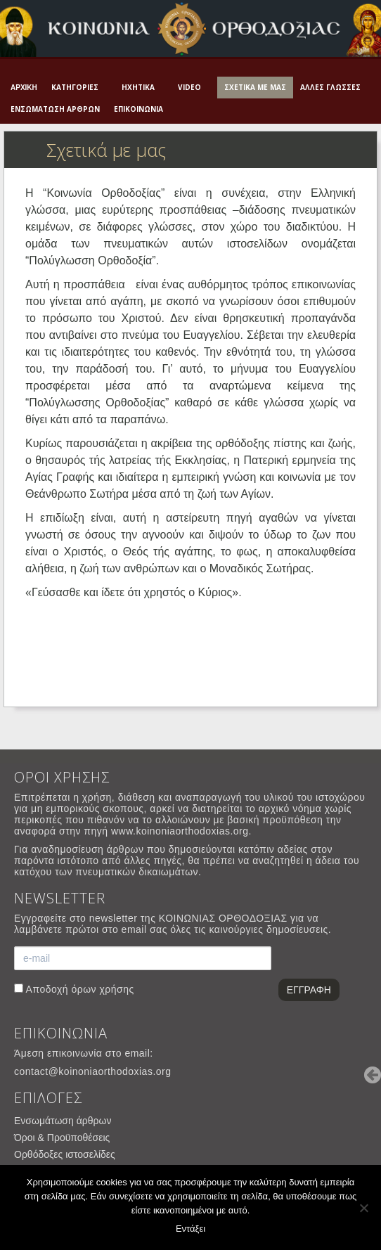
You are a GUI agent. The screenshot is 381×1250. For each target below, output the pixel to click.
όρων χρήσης (102, 989)
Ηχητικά (138, 87)
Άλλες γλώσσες (330, 87)
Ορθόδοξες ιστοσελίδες (64, 1154)
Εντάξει (190, 1228)
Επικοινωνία (138, 109)
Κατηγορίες (74, 87)
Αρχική (24, 87)
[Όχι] (363, 1208)
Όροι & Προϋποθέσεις (62, 1137)
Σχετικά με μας (255, 87)
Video (189, 87)
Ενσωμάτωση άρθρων (55, 109)
